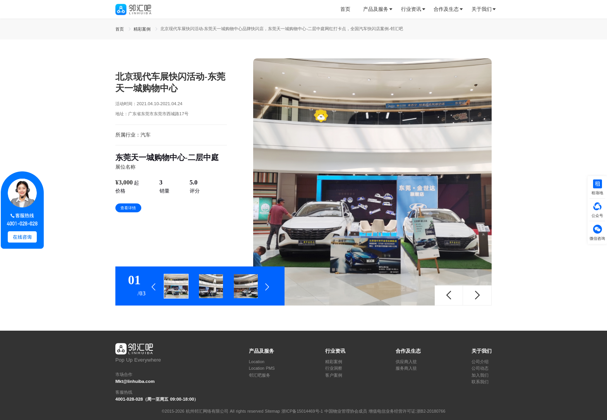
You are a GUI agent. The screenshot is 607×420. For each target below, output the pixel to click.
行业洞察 (333, 368)
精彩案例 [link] (143, 29)
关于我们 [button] (482, 9)
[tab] (348, 9)
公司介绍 (480, 362)
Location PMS (262, 368)
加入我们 (480, 375)
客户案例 (333, 375)
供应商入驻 (406, 362)
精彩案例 (333, 362)
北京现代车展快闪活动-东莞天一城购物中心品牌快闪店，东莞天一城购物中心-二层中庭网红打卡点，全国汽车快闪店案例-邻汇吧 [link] (281, 28)
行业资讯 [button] (411, 9)
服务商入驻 (406, 368)
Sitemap (272, 411)
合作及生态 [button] (446, 9)
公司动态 (480, 368)
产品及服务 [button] (375, 9)
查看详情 (128, 208)
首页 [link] (120, 29)
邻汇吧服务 (259, 375)
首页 (345, 9)
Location (256, 362)
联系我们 (480, 382)
